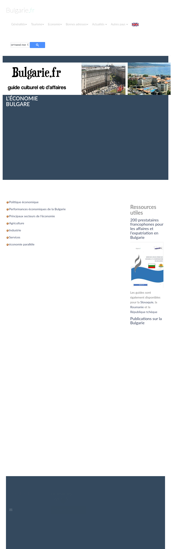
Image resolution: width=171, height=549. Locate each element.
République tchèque (143, 312)
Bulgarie (20, 10)
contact (19, 493)
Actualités (99, 24)
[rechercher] (19, 45)
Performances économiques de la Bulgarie (37, 209)
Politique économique (23, 202)
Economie (55, 24)
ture (21, 223)
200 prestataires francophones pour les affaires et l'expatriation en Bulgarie (146, 228)
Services (14, 237)
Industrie (15, 230)
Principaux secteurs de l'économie (32, 216)
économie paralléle (21, 244)
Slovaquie (146, 302)
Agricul (14, 223)
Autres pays (119, 24)
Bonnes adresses (77, 24)
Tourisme (37, 24)
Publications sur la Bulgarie (146, 320)
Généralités (19, 24)
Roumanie (137, 307)
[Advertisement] (85, 140)
